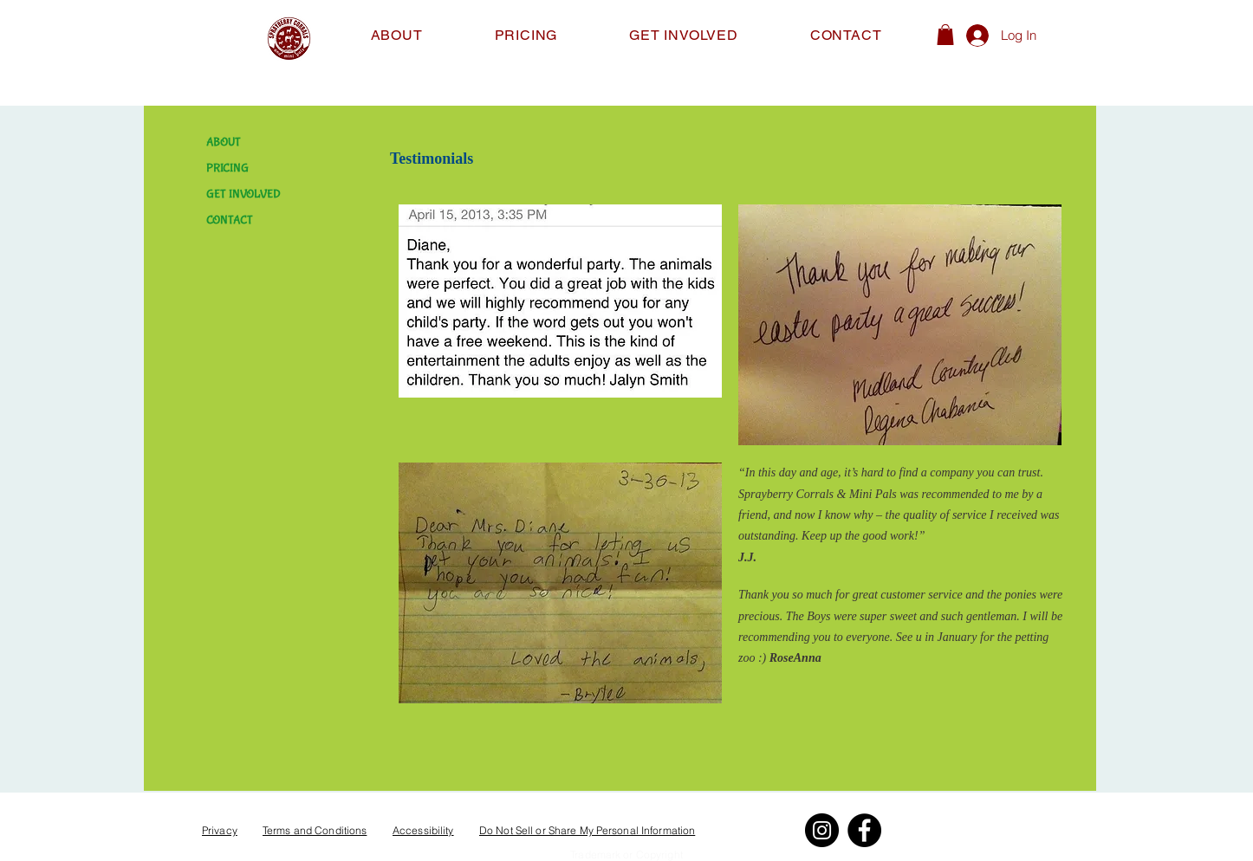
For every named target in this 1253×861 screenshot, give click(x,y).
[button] (945, 34)
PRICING (227, 168)
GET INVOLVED (243, 194)
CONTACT (229, 220)
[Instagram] (822, 830)
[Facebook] (864, 830)
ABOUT (223, 142)
